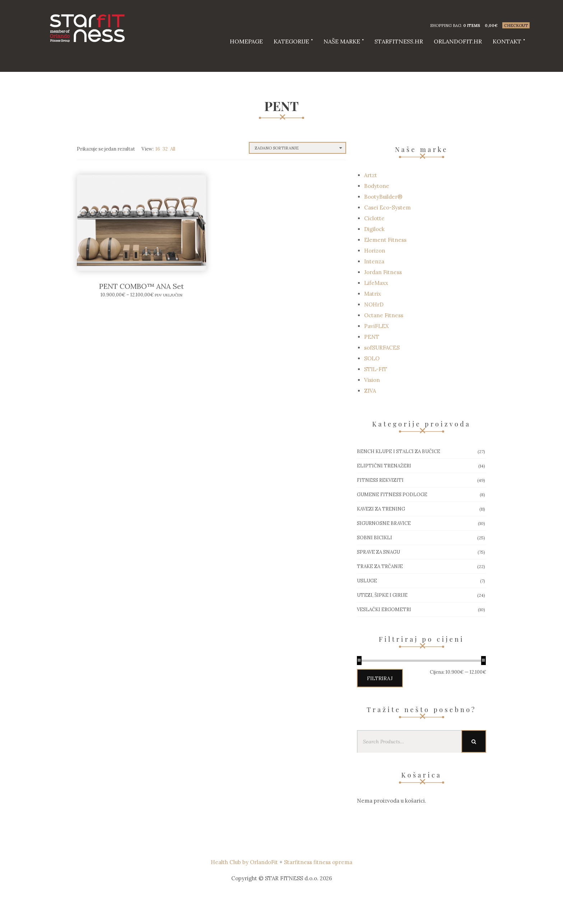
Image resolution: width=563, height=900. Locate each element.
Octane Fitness (383, 315)
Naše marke (342, 41)
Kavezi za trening (381, 509)
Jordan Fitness (383, 272)
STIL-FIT (375, 369)
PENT (371, 336)
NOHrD (373, 304)
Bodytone (376, 186)
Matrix (372, 293)
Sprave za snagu (378, 552)
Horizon (374, 250)
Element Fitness (385, 239)
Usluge (367, 581)
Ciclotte (374, 218)
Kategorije (291, 41)
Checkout (516, 25)
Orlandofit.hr (458, 41)
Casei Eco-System (387, 207)
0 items (471, 25)
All (172, 149)
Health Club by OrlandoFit (244, 862)
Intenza (374, 261)
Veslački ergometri (384, 609)
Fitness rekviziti (380, 480)
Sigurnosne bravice (384, 523)
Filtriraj (380, 678)
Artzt (370, 175)
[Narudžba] (297, 148)
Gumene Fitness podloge (392, 494)
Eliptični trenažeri (384, 466)
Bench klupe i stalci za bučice (398, 451)
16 (157, 149)
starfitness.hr (398, 41)
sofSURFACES (382, 347)
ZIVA (370, 390)
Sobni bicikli (374, 538)
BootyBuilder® (383, 196)
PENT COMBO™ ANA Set (141, 286)
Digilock (374, 229)
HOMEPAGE (246, 41)
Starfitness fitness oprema (318, 862)
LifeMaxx (376, 283)
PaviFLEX (376, 326)
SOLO (372, 358)
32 (165, 149)
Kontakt (507, 41)
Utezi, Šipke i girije (382, 595)
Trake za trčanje (380, 566)
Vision (372, 380)
